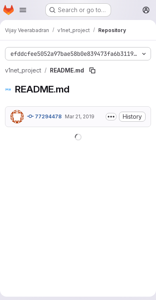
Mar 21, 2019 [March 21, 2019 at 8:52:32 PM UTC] (79, 116)
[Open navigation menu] (23, 10)
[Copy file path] (92, 70)
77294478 (44, 116)
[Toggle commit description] (111, 116)
